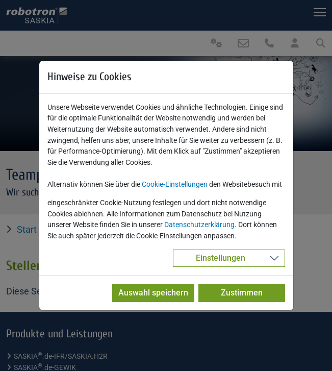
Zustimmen (242, 293)
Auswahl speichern (153, 293)
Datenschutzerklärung (199, 224)
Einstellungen (220, 258)
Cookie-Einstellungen (175, 184)
